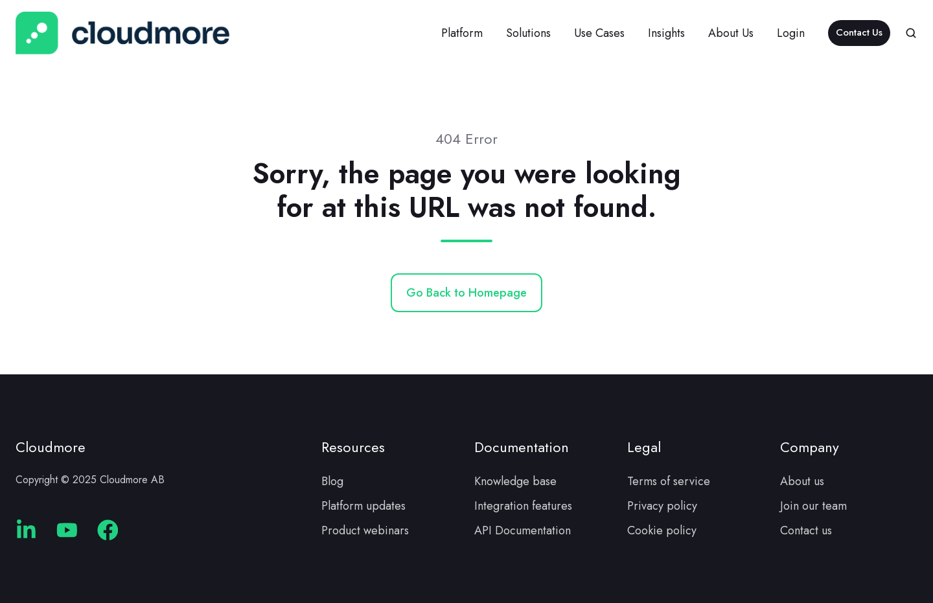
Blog (332, 481)
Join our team (813, 505)
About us (802, 481)
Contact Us (859, 32)
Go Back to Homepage (466, 292)
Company (809, 447)
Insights (666, 33)
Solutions (528, 33)
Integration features (523, 505)
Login (791, 33)
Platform (462, 33)
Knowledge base (515, 481)
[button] (910, 33)
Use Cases (599, 33)
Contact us (806, 530)
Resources (353, 447)
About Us (731, 33)
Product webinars (365, 530)
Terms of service (668, 481)
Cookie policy (662, 530)
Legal (644, 447)
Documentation (521, 447)
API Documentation (522, 530)
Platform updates (363, 505)
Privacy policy (662, 505)
